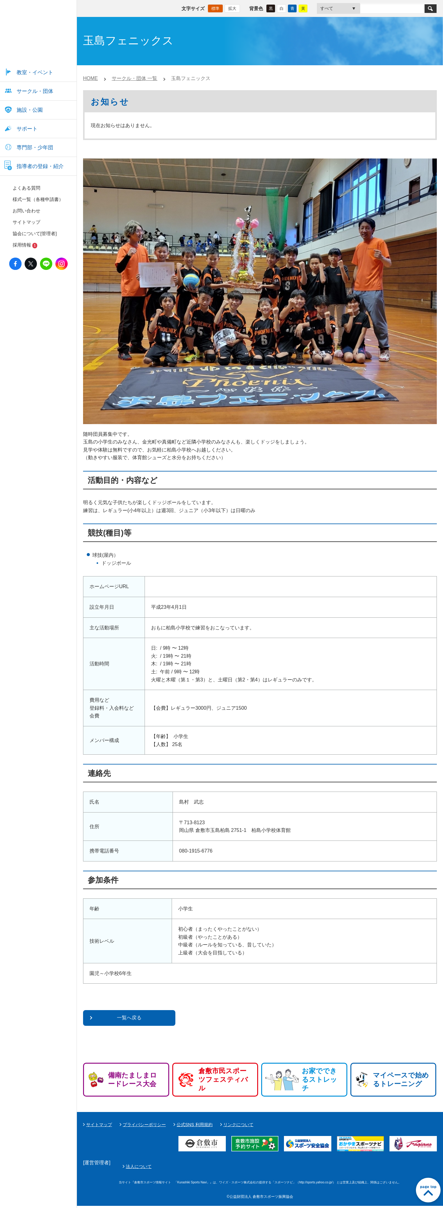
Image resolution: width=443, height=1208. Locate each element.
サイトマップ (99, 1124)
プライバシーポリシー (144, 1124)
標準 (215, 8)
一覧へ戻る (129, 1017)
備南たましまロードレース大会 (132, 1079)
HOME (90, 78)
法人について (284, 1167)
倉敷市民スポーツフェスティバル (223, 1079)
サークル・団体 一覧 (134, 78)
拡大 (232, 8)
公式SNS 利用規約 (195, 1124)
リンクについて (238, 1124)
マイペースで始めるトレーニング (401, 1079)
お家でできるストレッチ (319, 1079)
